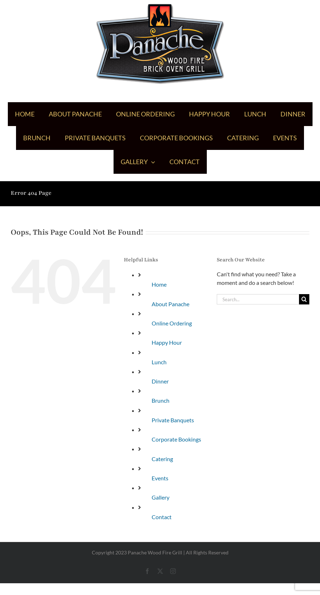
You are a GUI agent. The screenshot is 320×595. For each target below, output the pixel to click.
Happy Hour (167, 342)
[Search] (304, 299)
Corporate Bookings (176, 439)
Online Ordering (172, 323)
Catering (162, 458)
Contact (162, 516)
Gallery (160, 497)
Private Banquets (173, 420)
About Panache (170, 304)
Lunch (159, 362)
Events (160, 478)
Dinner (160, 381)
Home (159, 284)
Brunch (160, 400)
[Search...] (258, 299)
